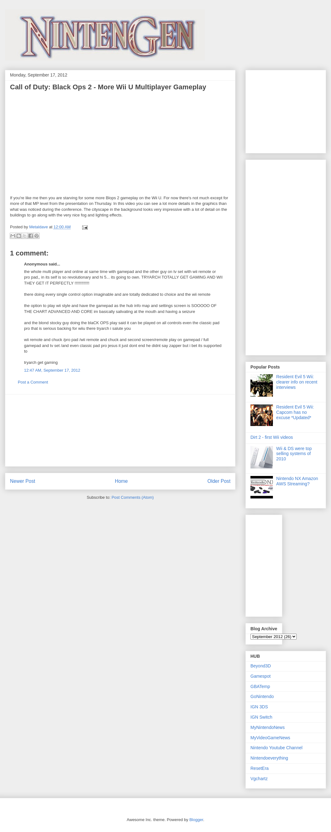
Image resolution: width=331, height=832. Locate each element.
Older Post (218, 481)
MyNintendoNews (267, 727)
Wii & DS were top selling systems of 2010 (294, 454)
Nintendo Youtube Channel (276, 747)
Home (121, 481)
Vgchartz (259, 778)
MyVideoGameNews (270, 737)
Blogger (196, 819)
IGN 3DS (259, 706)
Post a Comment (33, 382)
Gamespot (260, 676)
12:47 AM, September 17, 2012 (52, 370)
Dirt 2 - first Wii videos (271, 437)
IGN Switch (261, 717)
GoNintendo (262, 696)
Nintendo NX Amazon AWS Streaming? (297, 481)
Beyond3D (260, 665)
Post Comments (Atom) (132, 497)
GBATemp (260, 686)
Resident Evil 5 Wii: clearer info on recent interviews (297, 382)
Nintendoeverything (269, 757)
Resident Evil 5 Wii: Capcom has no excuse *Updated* (295, 412)
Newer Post (22, 481)
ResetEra (259, 768)
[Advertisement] (120, 430)
